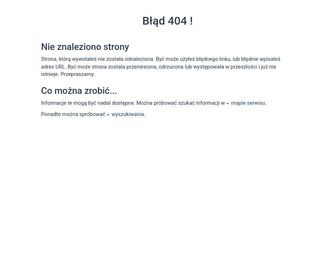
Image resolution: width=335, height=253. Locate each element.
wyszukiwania (125, 114)
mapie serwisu (245, 103)
